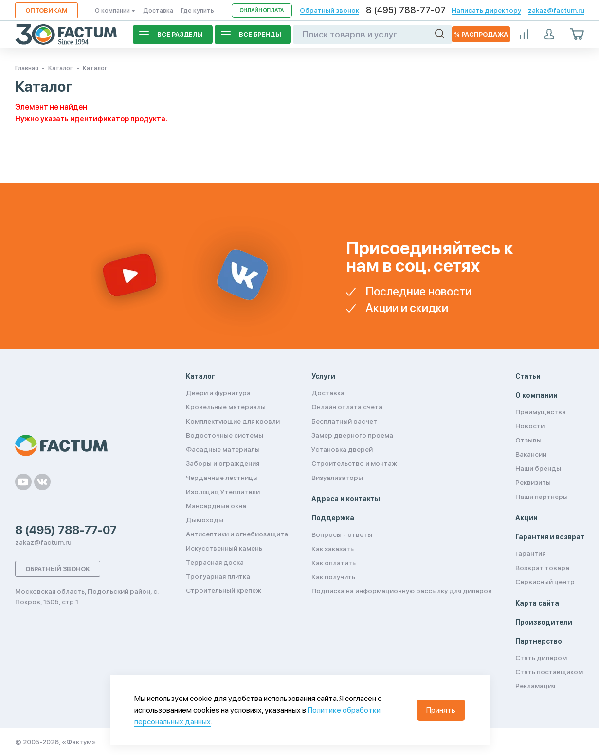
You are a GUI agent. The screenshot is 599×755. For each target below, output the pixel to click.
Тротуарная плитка (218, 576)
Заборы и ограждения (222, 463)
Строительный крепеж (223, 590)
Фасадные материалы (223, 449)
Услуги (323, 376)
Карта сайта (537, 603)
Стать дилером (541, 658)
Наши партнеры (541, 496)
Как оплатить (333, 563)
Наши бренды (538, 468)
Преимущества (540, 412)
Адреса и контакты (345, 499)
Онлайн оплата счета (346, 407)
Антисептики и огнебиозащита (237, 534)
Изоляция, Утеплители (223, 492)
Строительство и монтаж (354, 463)
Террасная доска (215, 562)
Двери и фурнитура (218, 393)
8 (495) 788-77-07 (406, 10)
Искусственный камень (224, 548)
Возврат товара (542, 567)
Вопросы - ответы (341, 534)
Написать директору (486, 10)
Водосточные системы (224, 435)
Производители (543, 622)
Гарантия (530, 553)
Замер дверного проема (352, 435)
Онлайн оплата (262, 10)
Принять (440, 710)
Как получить (333, 577)
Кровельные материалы (226, 407)
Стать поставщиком (549, 672)
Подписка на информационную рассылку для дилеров (401, 591)
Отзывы (528, 440)
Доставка (158, 10)
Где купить (197, 10)
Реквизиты (533, 482)
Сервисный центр (545, 582)
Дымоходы (204, 520)
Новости (530, 426)
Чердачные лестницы (222, 477)
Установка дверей (342, 449)
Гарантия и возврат (549, 537)
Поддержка (332, 518)
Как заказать (332, 548)
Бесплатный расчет (344, 421)
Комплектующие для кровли (233, 421)
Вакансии (530, 454)
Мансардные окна (216, 506)
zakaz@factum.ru (556, 10)
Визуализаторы (337, 477)
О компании (115, 10)
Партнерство (538, 641)
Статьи (528, 376)
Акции (526, 518)
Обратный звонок (329, 10)
